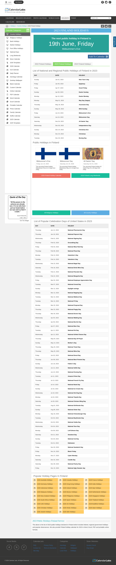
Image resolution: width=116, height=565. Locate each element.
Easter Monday (84, 96)
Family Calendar (15, 112)
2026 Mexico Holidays (70, 492)
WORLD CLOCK (54, 18)
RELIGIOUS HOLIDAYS (23, 18)
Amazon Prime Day (74, 376)
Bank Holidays (14, 41)
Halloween (71, 443)
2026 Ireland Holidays (70, 488)
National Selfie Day (74, 368)
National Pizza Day (74, 251)
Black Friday (72, 451)
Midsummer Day (84, 117)
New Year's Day (84, 79)
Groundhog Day (73, 242)
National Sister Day (74, 409)
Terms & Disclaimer (50, 548)
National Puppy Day (74, 309)
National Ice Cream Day (75, 389)
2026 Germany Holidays (45, 484)
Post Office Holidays (16, 48)
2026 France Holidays (96, 480)
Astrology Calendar (16, 77)
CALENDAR (10, 18)
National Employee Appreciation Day (80, 280)
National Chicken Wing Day (77, 401)
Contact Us (36, 548)
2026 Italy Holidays (95, 488)
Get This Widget (24, 220)
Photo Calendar (15, 109)
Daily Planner (14, 73)
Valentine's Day (73, 259)
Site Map (36, 551)
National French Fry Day (76, 380)
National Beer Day (74, 326)
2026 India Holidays (95, 484)
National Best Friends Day (76, 359)
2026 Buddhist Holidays (96, 504)
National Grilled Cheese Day (77, 334)
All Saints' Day (84, 121)
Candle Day (71, 460)
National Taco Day (74, 426)
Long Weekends (15, 55)
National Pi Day (73, 301)
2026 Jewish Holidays (44, 512)
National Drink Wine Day (76, 267)
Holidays (12, 26)
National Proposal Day (75, 305)
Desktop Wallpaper (16, 80)
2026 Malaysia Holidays (44, 492)
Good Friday (83, 88)
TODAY (73, 18)
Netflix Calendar (15, 116)
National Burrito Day (74, 322)
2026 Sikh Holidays (69, 512)
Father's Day (72, 363)
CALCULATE (10, 22)
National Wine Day (74, 351)
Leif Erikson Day (73, 430)
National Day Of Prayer (75, 338)
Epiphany (82, 84)
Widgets (73, 545)
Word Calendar (15, 98)
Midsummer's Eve (85, 113)
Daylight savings (73, 288)
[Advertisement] (17, 159)
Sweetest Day (72, 434)
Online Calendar (15, 91)
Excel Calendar (15, 101)
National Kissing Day (75, 372)
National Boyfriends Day (76, 418)
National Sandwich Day (75, 447)
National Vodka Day (74, 422)
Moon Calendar (15, 59)
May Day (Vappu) (84, 100)
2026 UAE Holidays (43, 504)
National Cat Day (73, 439)
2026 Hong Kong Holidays (71, 484)
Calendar (63, 548)
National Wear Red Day (75, 247)
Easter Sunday (84, 92)
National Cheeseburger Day (77, 414)
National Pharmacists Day (76, 230)
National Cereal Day (74, 284)
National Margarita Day (75, 276)
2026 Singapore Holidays (97, 496)
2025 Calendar (15, 119)
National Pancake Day (75, 272)
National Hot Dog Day (75, 393)
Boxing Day (83, 138)
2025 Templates (15, 123)
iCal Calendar (14, 70)
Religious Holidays (16, 38)
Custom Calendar (15, 87)
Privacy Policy (48, 545)
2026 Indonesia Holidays (45, 488)
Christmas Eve (84, 129)
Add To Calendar (97, 56)
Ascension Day (84, 104)
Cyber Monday (72, 455)
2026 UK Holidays (69, 504)
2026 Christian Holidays (44, 508)
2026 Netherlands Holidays (97, 492)
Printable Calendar (16, 105)
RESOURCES (20, 22)
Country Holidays (22, 26)
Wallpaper (73, 548)
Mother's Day (72, 343)
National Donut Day (74, 355)
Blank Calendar (15, 84)
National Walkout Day (75, 297)
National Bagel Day (74, 263)
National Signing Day (75, 238)
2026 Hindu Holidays (69, 508)
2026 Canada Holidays (70, 480)
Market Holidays (15, 45)
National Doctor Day (74, 313)
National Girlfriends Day (76, 405)
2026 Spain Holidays (69, 500)
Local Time (63, 551)
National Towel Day (74, 347)
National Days (14, 52)
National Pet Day (73, 330)
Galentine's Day (73, 255)
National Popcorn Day (75, 234)
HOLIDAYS (65, 18)
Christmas (82, 134)
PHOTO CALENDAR (40, 18)
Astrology (63, 545)
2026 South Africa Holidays (46, 500)
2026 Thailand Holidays (96, 500)
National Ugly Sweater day (76, 468)
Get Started (19, 2)
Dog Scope (90, 548)
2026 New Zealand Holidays (46, 496)
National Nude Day (74, 384)
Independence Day (85, 125)
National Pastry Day (74, 464)
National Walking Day (75, 318)
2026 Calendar (15, 66)
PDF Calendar (14, 94)
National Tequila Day (74, 397)
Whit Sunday (83, 109)
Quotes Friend (91, 545)
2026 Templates (15, 62)
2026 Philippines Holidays (71, 496)
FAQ (34, 545)
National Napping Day (75, 293)
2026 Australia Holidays (44, 480)
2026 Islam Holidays (95, 508)
